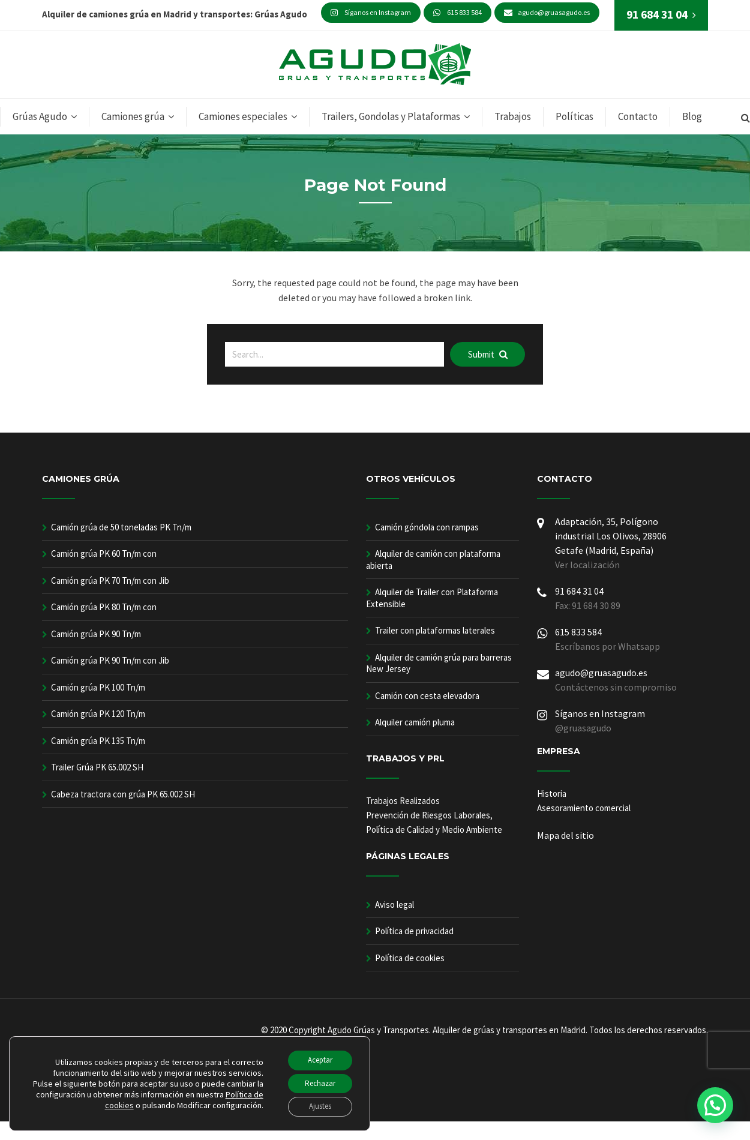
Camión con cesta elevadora (427, 695)
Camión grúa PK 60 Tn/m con (104, 553)
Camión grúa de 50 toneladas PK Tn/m (121, 527)
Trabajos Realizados (403, 800)
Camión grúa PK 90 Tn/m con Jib (110, 660)
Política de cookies (410, 958)
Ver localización (587, 565)
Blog (692, 116)
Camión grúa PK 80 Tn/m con (104, 607)
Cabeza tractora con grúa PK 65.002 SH (123, 794)
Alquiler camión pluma (415, 722)
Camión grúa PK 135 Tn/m (98, 740)
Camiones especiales (243, 116)
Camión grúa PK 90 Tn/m (96, 634)
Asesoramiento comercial (584, 808)
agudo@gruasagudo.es (547, 12)
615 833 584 (457, 12)
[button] (715, 1105)
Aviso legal (394, 904)
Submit (488, 354)
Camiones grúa (132, 116)
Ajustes (315, 1105)
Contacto (638, 116)
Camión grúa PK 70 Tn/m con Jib (110, 580)
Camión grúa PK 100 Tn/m (98, 687)
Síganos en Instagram (371, 12)
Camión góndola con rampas (427, 527)
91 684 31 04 (579, 591)
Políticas (574, 116)
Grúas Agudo (40, 116)
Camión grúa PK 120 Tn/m (98, 713)
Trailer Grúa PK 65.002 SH (97, 767)
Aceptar (315, 1055)
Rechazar (315, 1080)
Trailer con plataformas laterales (435, 630)
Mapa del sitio (565, 835)
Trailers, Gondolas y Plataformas (391, 116)
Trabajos (512, 116)
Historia (551, 793)
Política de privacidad (414, 931)
